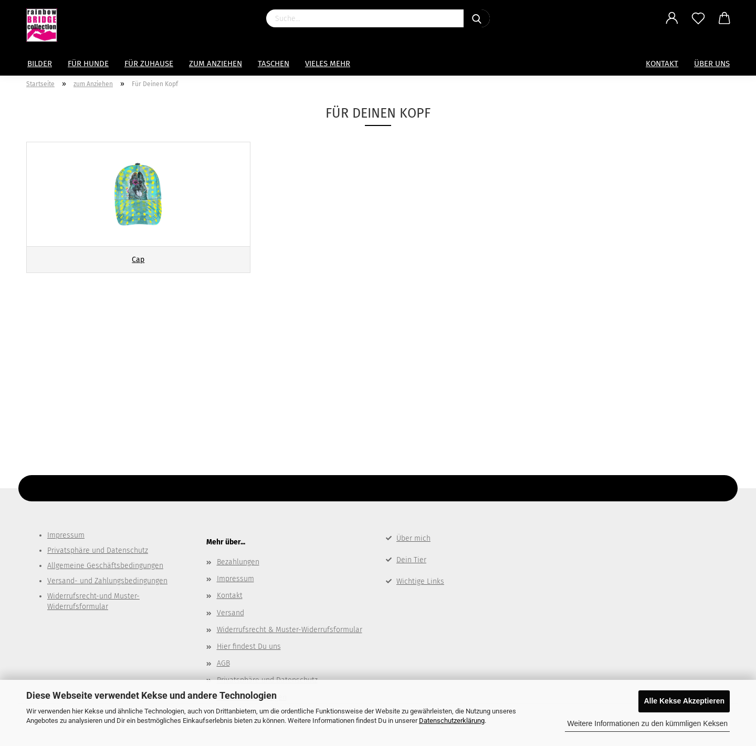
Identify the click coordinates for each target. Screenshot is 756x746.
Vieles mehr (327, 63)
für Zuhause (148, 63)
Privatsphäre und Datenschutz (97, 550)
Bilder (39, 63)
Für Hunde (88, 63)
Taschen (273, 63)
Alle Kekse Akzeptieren (684, 701)
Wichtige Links (420, 581)
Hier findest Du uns (249, 646)
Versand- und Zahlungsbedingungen (107, 580)
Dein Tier (411, 559)
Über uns (712, 63)
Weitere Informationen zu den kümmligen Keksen (647, 723)
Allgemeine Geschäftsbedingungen (105, 565)
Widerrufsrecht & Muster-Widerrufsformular (289, 629)
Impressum (66, 535)
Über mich (413, 538)
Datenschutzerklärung (452, 720)
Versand (230, 612)
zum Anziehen (215, 63)
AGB (223, 663)
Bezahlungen (238, 562)
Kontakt (662, 63)
